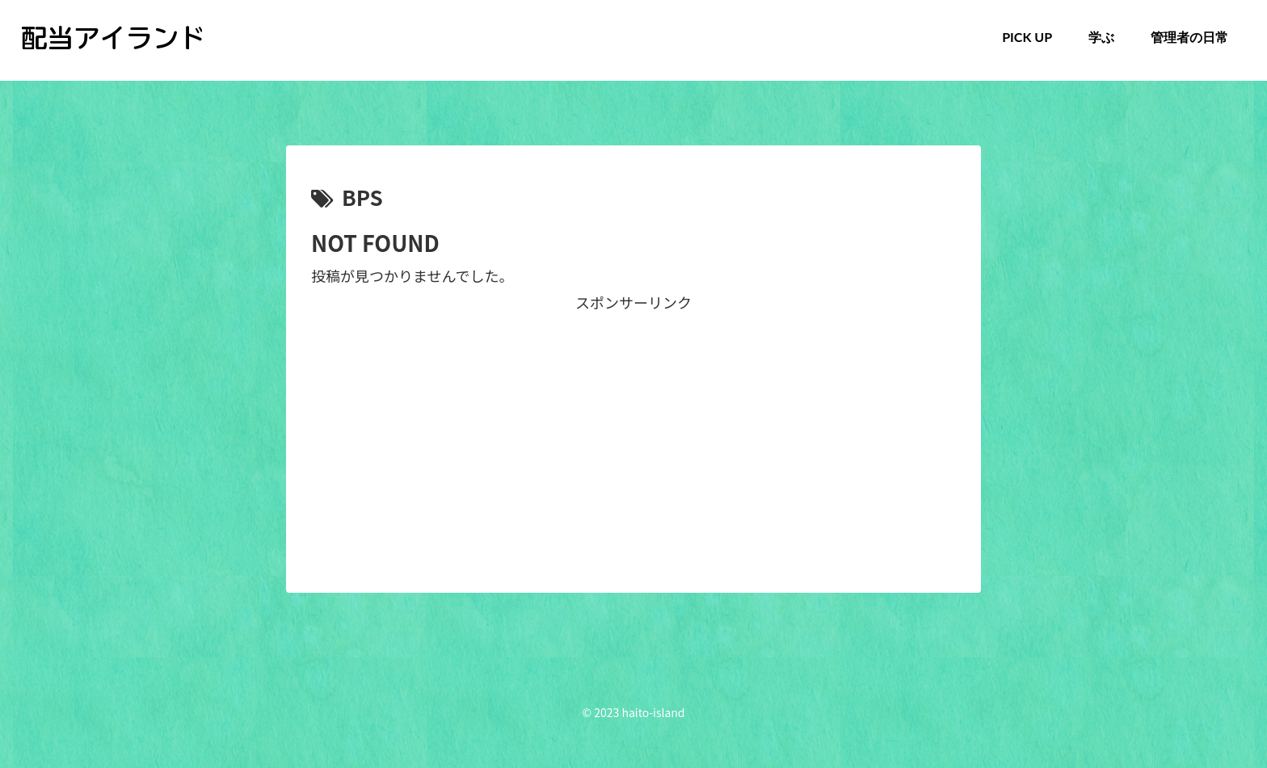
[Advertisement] (633, 428)
